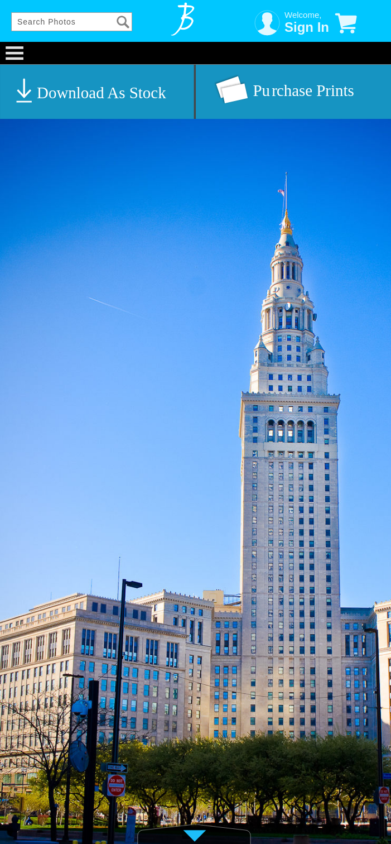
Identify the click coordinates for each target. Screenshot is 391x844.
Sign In (306, 27)
